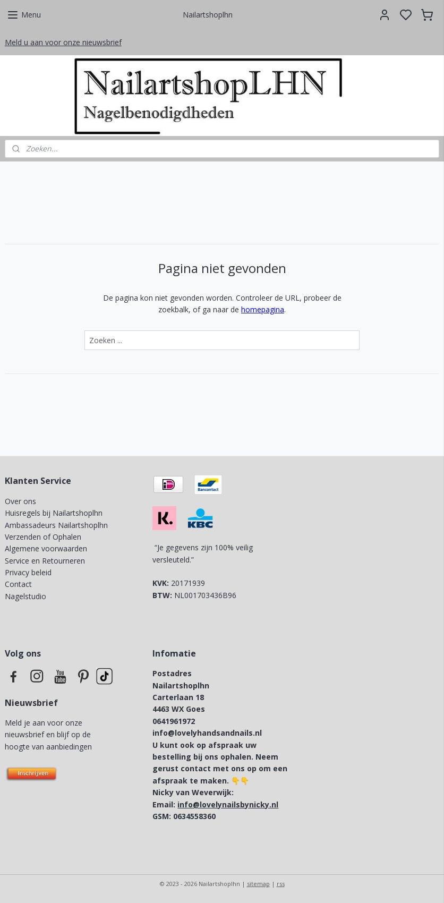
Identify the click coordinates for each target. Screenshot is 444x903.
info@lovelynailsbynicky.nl (227, 804)
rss (281, 884)
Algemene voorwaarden (46, 548)
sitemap (258, 884)
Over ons (20, 501)
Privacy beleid (29, 572)
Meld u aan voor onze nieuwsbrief (63, 42)
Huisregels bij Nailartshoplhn (54, 513)
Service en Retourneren (45, 561)
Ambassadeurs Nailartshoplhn (56, 525)
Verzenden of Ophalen (43, 537)
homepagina (262, 309)
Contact (18, 584)
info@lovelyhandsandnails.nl (207, 733)
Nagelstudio (25, 596)
